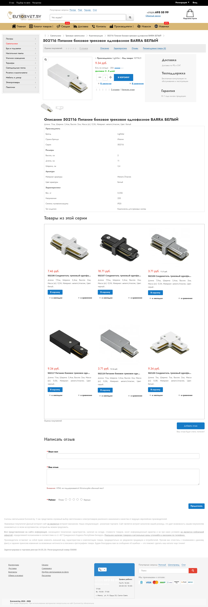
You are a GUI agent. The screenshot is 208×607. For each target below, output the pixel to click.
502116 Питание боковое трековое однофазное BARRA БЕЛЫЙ (134, 35)
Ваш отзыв (53, 467)
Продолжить (197, 506)
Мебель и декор (13, 77)
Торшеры (10, 62)
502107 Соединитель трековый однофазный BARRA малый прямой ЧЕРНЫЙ (138, 275)
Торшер (87, 10)
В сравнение (138, 83)
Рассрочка (36, 2)
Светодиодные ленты (16, 67)
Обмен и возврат (15, 575)
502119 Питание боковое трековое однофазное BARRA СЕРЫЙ (131, 373)
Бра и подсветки (13, 48)
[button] (196, 2)
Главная (19, 26)
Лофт (80, 10)
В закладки (105, 83)
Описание (104, 48)
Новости (144, 26)
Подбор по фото (23, 2)
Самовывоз (47, 568)
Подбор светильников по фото (55, 572)
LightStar (116, 58)
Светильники (12, 43)
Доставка (80, 26)
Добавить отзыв (190, 425)
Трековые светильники (75, 35)
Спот (95, 10)
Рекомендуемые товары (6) (154, 48)
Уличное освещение (15, 58)
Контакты (98, 26)
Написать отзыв (128, 89)
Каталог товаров (41, 26)
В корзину (123, 77)
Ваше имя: (53, 451)
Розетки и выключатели (16, 72)
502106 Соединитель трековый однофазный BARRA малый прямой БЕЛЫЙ (87, 275)
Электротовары (13, 82)
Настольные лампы (15, 53)
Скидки (63, 25)
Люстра (72, 10)
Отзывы (135, 48)
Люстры (9, 38)
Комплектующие (96, 35)
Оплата (45, 565)
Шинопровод (174, 564)
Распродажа (13, 565)
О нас (11, 2)
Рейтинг (52, 499)
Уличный (162, 564)
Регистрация (181, 2)
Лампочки (10, 87)
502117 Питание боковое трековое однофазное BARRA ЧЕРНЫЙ (81, 373)
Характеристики (120, 48)
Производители (121, 26)
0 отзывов (84, 48)
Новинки (161, 25)
